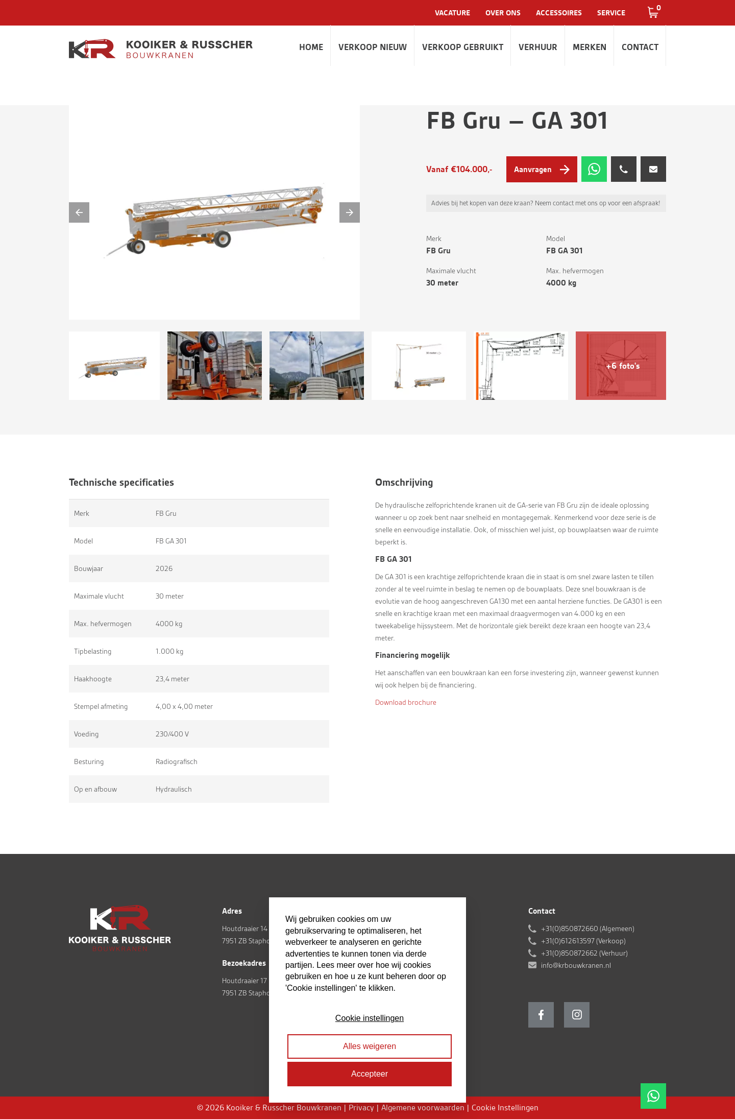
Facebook (541, 1015)
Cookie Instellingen (505, 1107)
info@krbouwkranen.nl (576, 965)
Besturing (89, 761)
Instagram (577, 1015)
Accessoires (559, 13)
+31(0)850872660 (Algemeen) (587, 928)
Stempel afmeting (101, 706)
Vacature (452, 13)
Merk (434, 238)
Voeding (86, 734)
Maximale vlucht (451, 270)
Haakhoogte (93, 678)
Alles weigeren (369, 1046)
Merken (589, 47)
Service (611, 13)
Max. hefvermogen (575, 270)
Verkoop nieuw (372, 47)
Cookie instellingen (369, 1018)
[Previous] (79, 212)
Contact (640, 47)
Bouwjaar (88, 568)
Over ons (503, 13)
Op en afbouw (95, 789)
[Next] (349, 212)
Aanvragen (533, 169)
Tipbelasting (93, 651)
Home (311, 47)
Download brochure (405, 702)
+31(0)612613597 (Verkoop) (583, 940)
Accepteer (369, 1073)
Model (555, 238)
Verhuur (538, 47)
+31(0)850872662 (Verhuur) (584, 953)
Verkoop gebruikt (462, 47)
